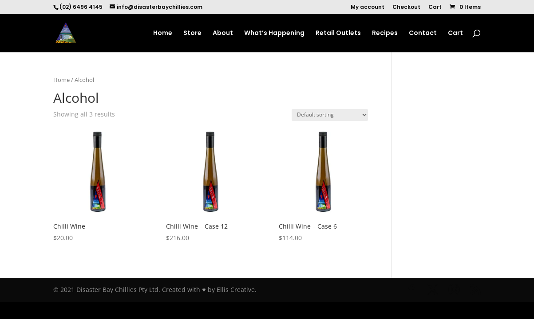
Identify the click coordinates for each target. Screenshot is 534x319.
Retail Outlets (338, 33)
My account (367, 7)
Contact (423, 33)
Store (192, 33)
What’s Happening (274, 33)
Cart (435, 7)
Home (162, 33)
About (223, 33)
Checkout (406, 7)
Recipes (385, 33)
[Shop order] (330, 115)
